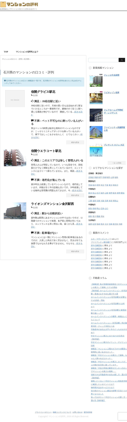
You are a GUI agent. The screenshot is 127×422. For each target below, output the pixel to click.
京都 (98, 201)
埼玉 (102, 185)
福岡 (90, 224)
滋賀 (94, 201)
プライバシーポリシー (43, 412)
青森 (96, 177)
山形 (112, 177)
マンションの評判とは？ (27, 52)
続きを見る (75, 142)
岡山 (98, 209)
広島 (102, 209)
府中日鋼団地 (96, 245)
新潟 (90, 193)
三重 (90, 201)
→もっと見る (116, 163)
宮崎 (110, 224)
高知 (102, 216)
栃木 (94, 185)
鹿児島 (115, 224)
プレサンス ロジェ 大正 (114, 145)
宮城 (104, 177)
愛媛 (98, 216)
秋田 (108, 177)
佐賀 (94, 224)
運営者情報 (88, 412)
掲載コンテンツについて (62, 412)
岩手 (100, 177)
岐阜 (114, 193)
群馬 (98, 185)
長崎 (98, 224)
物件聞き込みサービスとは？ (102, 388)
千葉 (106, 185)
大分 (106, 224)
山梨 (106, 193)
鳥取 (90, 209)
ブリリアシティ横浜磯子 (101, 242)
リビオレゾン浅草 (111, 93)
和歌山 (115, 201)
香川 (94, 216)
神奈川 (115, 185)
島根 (94, 209)
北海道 (91, 177)
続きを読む (77, 190)
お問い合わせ (78, 412)
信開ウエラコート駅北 (46, 151)
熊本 (102, 224)
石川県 (35, 95)
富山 (94, 193)
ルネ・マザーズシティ (100, 239)
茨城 (90, 185)
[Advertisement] (63, 30)
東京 (110, 185)
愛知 (122, 193)
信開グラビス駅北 (43, 91)
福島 (116, 177)
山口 (106, 209)
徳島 (90, 216)
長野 (110, 193)
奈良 (110, 201)
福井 (102, 193)
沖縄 (120, 224)
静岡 (118, 193)
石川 (98, 193)
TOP (6, 52)
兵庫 (106, 201)
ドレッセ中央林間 (111, 75)
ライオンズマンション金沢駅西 (52, 204)
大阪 (102, 201)
